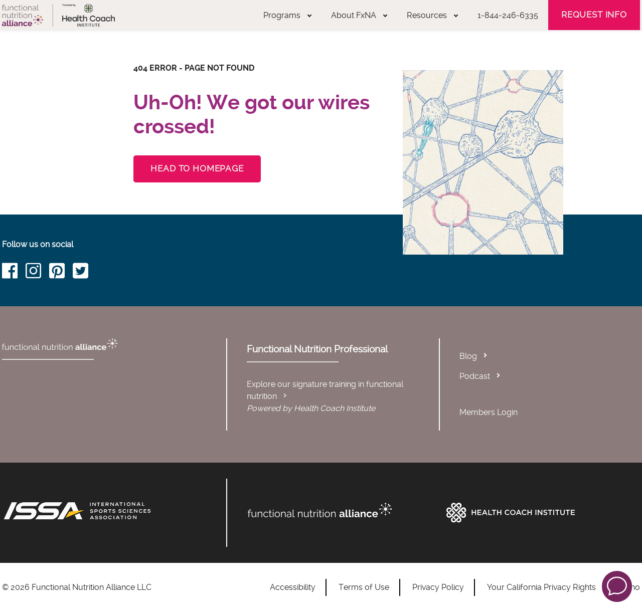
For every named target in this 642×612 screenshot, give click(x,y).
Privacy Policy (438, 587)
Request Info (594, 15)
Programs (287, 15)
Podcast (474, 376)
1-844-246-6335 (507, 15)
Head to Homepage (196, 168)
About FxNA (359, 15)
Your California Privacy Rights (541, 587)
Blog (468, 356)
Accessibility (292, 587)
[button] (617, 586)
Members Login (488, 412)
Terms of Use (364, 587)
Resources (432, 15)
